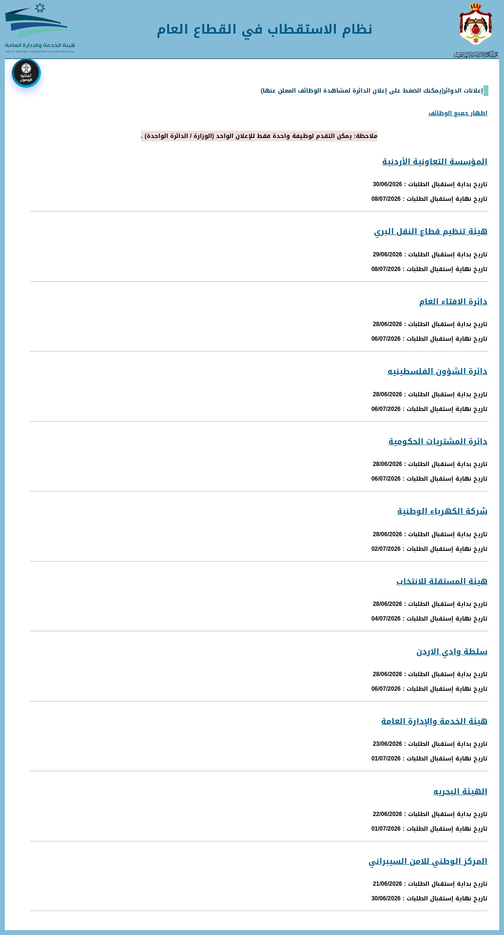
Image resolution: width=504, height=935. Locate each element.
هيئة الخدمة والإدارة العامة (434, 721)
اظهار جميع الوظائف (457, 113)
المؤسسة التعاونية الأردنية (434, 161)
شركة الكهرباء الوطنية (442, 511)
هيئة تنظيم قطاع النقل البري (430, 231)
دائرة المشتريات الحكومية (437, 441)
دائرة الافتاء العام (453, 301)
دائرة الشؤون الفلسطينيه (437, 371)
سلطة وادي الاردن (451, 651)
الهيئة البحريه (460, 791)
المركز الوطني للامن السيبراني (427, 861)
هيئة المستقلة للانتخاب (441, 581)
